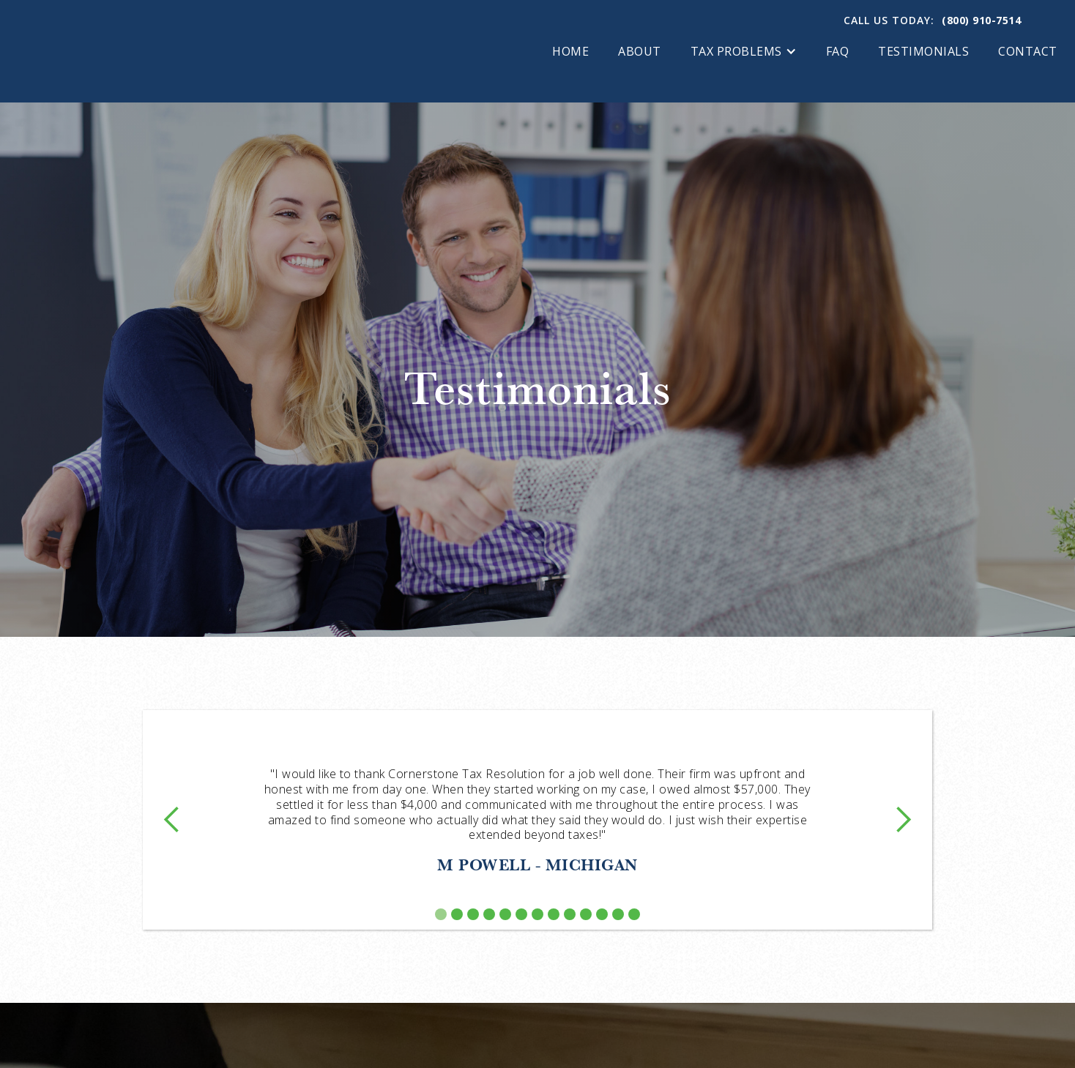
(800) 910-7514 (981, 20)
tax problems (736, 51)
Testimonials (923, 51)
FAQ (837, 51)
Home (570, 51)
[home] (143, 51)
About (639, 51)
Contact (1027, 51)
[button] (743, 51)
